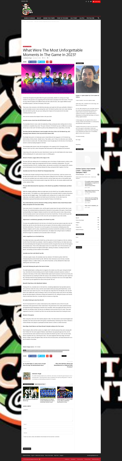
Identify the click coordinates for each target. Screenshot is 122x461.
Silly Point (73, 18)
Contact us (67, 459)
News (77, 224)
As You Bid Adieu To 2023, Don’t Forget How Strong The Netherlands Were (34, 364)
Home (24, 21)
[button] (98, 18)
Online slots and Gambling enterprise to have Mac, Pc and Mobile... (91, 199)
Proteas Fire (90, 18)
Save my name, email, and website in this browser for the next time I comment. (42, 436)
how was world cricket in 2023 (62, 350)
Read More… (78, 144)
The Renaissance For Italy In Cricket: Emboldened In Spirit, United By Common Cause (47, 401)
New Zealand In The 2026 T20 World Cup (30, 400)
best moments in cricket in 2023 (33, 350)
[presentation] (35, 443)
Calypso (81, 18)
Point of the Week (62, 18)
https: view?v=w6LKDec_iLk (91, 205)
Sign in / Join (24, 1)
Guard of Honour (29, 18)
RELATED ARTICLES (28, 384)
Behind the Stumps (39, 455)
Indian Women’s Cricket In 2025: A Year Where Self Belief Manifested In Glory (65, 401)
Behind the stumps (49, 18)
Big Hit (39, 18)
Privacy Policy (87, 459)
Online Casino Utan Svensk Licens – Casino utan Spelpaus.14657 (85, 170)
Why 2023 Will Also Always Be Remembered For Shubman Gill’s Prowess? (63, 365)
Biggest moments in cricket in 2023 (48, 350)
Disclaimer (73, 459)
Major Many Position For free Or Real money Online (92, 191)
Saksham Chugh (28, 58)
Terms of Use (80, 459)
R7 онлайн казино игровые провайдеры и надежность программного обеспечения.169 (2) (92, 183)
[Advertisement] (61, 34)
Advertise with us (95, 459)
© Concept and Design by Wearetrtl (31, 459)
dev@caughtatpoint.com (92, 455)
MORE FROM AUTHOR (40, 384)
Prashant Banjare (80, 174)
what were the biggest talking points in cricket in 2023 (50, 351)
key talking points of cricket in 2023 (30, 351)
